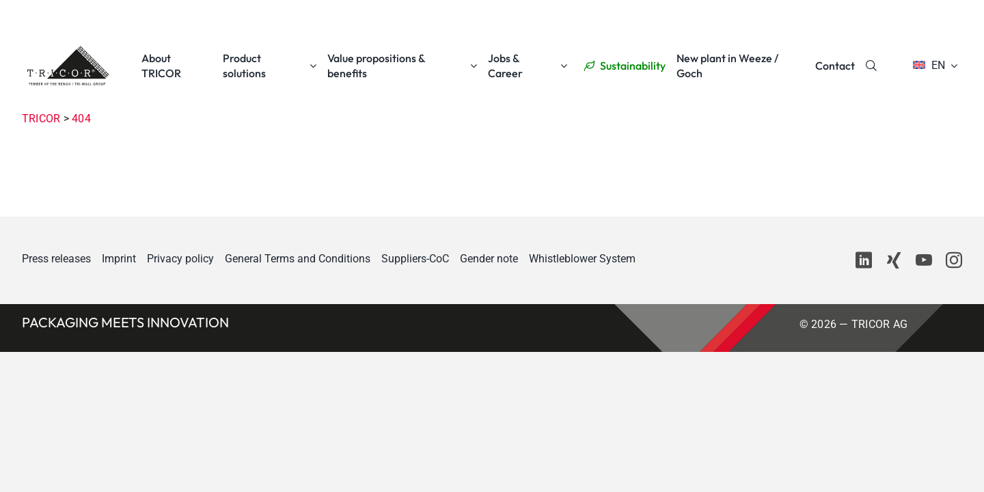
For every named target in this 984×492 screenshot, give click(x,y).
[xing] (894, 260)
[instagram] (954, 260)
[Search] (871, 65)
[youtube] (924, 260)
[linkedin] (864, 260)
